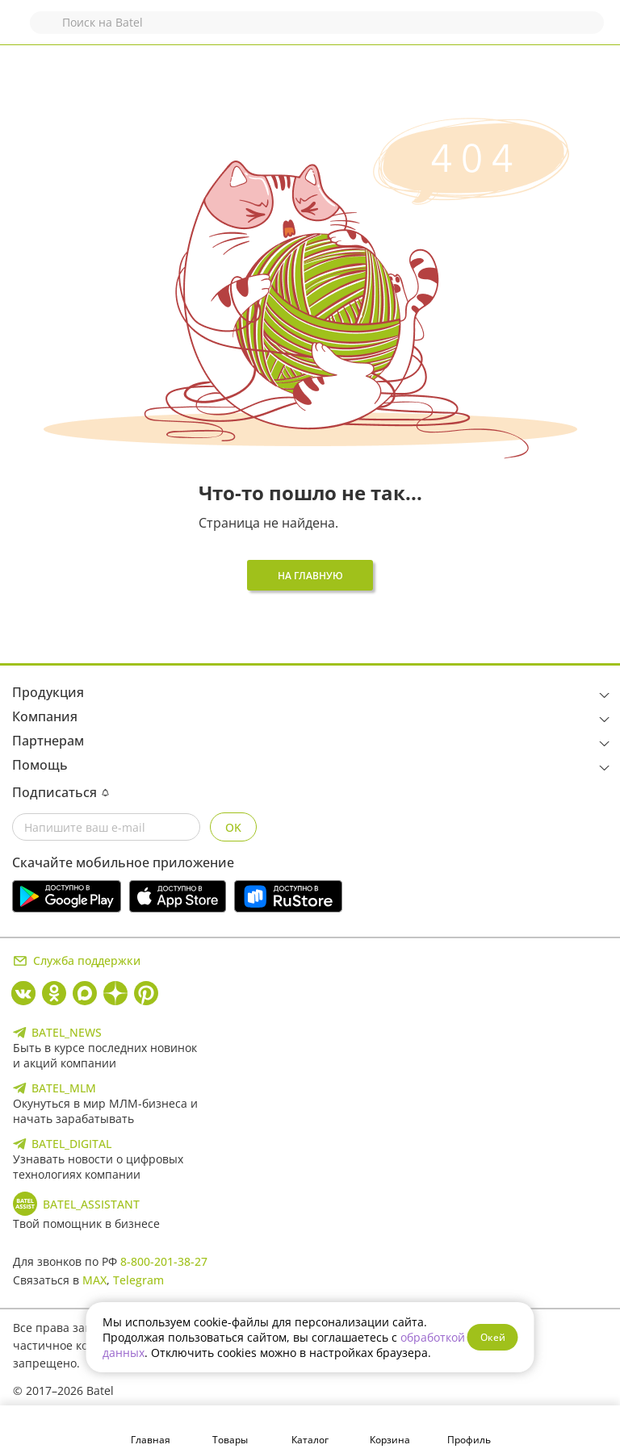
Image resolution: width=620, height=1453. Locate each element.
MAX (94, 1280)
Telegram (138, 1280)
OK (233, 827)
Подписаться (60, 792)
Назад (21, 30)
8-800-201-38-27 (163, 1261)
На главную (310, 575)
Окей (492, 1337)
